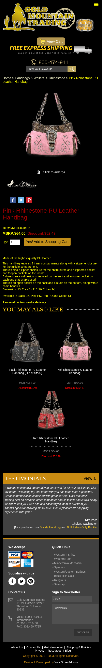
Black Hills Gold (64, 575)
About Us (17, 647)
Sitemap (59, 584)
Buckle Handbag (50, 527)
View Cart (51, 42)
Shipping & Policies (79, 647)
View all (91, 478)
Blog (68, 650)
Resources (54, 650)
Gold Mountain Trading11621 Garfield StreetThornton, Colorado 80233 (30, 604)
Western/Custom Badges (70, 571)
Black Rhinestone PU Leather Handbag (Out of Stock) (27, 371)
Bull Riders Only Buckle (82, 527)
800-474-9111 (55, 62)
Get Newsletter (53, 647)
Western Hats (62, 558)
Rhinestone (57, 78)
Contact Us (33, 647)
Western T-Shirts (64, 554)
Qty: (5, 242)
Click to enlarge (54, 172)
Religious (60, 580)
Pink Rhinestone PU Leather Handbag (75, 371)
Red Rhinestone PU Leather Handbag (51, 440)
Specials (59, 567)
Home (7, 78)
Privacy (39, 650)
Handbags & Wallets (30, 78)
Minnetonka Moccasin (68, 563)
